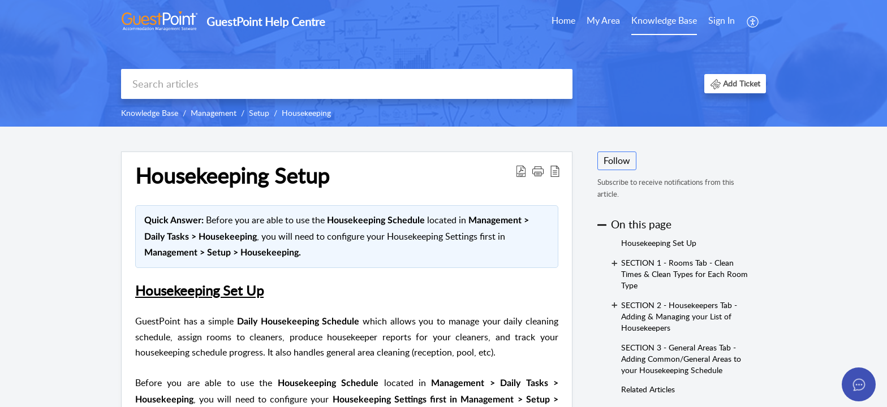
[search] (346, 84)
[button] (753, 21)
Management (213, 112)
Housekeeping (306, 112)
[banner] (443, 63)
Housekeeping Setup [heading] (232, 175)
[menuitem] (563, 21)
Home (563, 20)
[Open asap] (859, 384)
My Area (603, 20)
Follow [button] (617, 160)
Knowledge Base (664, 20)
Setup (259, 112)
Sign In (721, 20)
